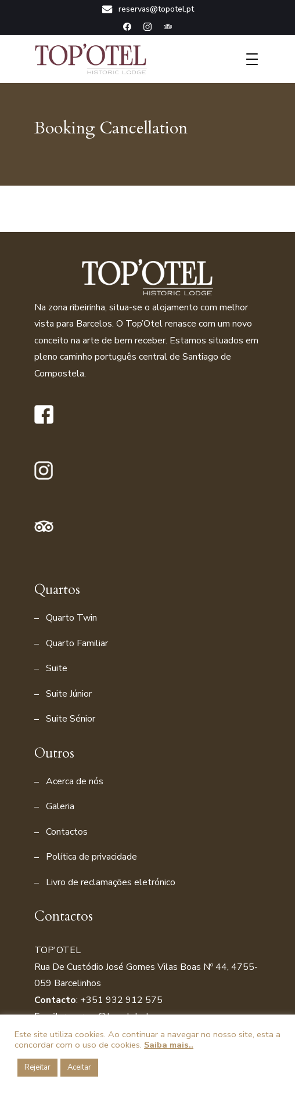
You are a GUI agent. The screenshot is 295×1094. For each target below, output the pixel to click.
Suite (56, 668)
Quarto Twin (71, 617)
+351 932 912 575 (121, 1000)
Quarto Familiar (77, 643)
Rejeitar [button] (37, 1067)
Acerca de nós (74, 781)
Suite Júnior (69, 693)
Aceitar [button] (79, 1067)
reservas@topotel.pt (148, 9)
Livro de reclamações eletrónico (110, 882)
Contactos (67, 831)
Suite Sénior (70, 718)
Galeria (60, 806)
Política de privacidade (91, 856)
